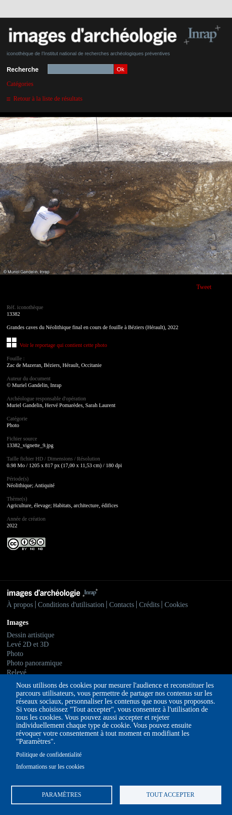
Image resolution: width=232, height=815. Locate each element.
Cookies (175, 604)
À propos (20, 604)
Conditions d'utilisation (71, 604)
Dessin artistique (30, 635)
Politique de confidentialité (48, 754)
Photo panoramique (34, 663)
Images (17, 622)
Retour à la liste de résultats (47, 98)
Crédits (149, 604)
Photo (15, 653)
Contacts (121, 604)
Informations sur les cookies (50, 766)
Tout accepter (171, 794)
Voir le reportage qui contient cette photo (63, 345)
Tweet (204, 287)
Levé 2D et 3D (28, 644)
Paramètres (61, 794)
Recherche (23, 69)
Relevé (16, 672)
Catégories (20, 84)
